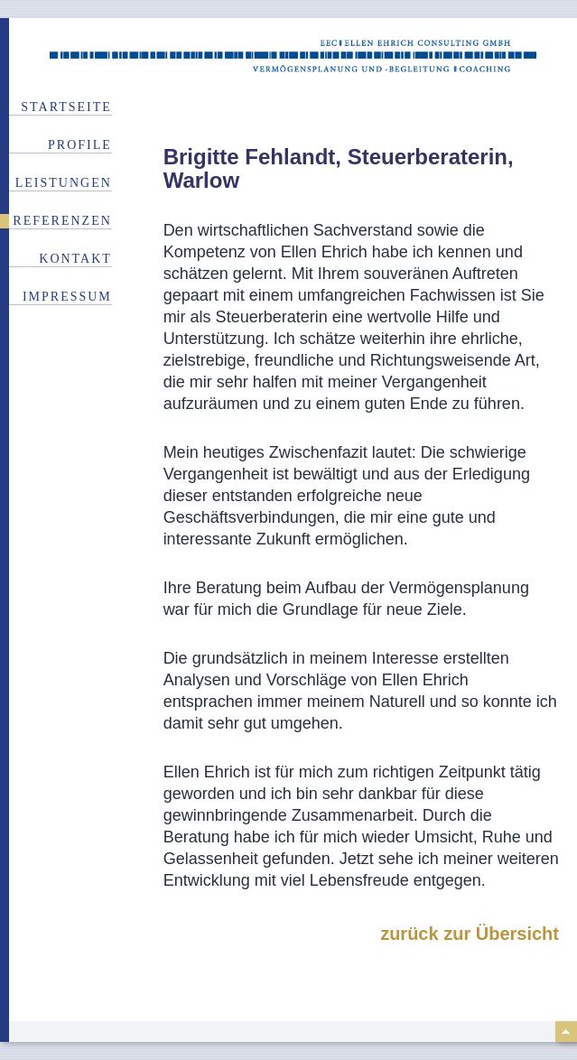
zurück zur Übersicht (469, 934)
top (566, 1031)
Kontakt (75, 258)
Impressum (67, 296)
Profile (80, 145)
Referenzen (62, 221)
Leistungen (63, 183)
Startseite (66, 107)
